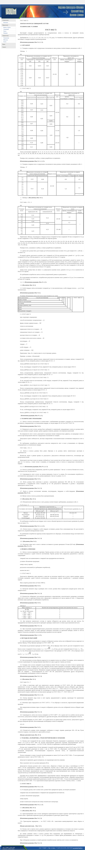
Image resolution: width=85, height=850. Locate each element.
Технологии (6, 38)
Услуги (4, 47)
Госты (4, 41)
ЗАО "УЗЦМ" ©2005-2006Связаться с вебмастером (9, 848)
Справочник (5, 35)
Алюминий (6, 29)
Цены (3, 44)
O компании (5, 20)
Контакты (5, 22)
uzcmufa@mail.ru (77, 848)
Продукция (5, 25)
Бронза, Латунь (7, 27)
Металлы (5, 39)
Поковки (5, 33)
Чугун (4, 31)
